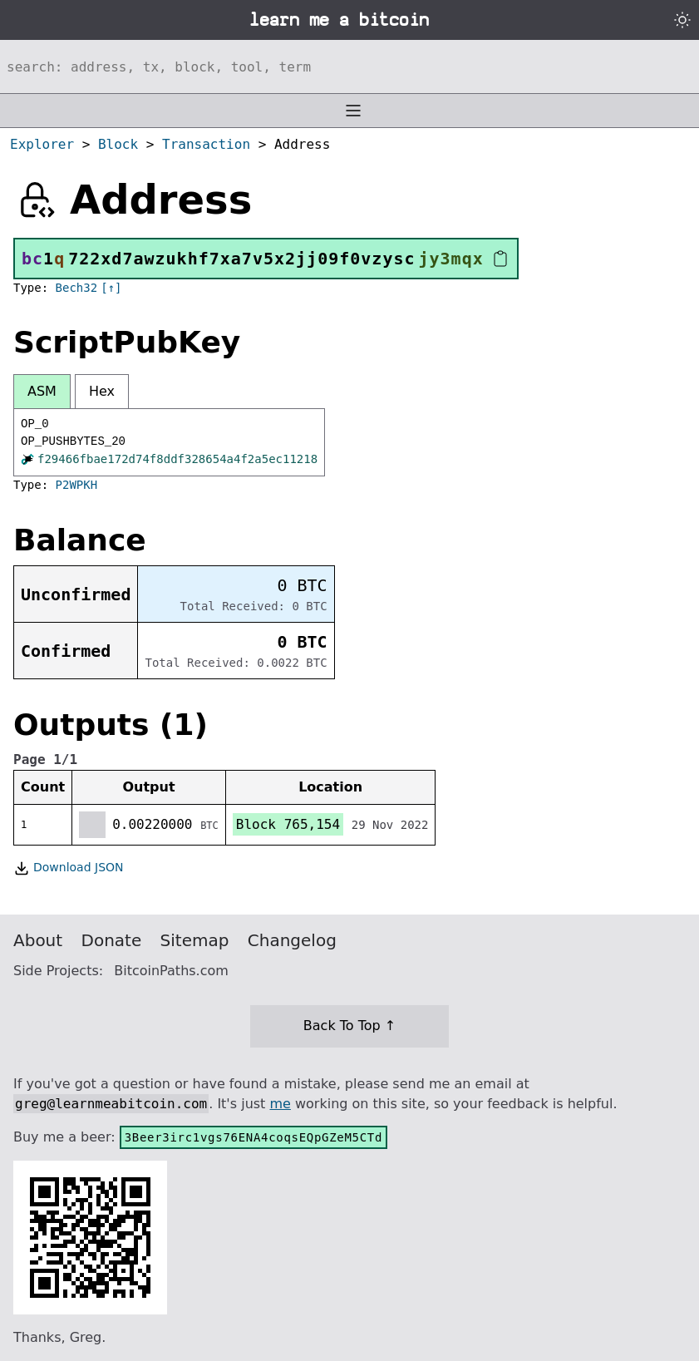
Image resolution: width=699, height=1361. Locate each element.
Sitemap (194, 940)
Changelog (292, 940)
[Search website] (349, 66)
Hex (102, 391)
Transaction (206, 144)
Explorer (42, 144)
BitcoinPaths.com (171, 971)
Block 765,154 (288, 824)
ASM (42, 391)
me (279, 1104)
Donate (111, 940)
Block (118, 144)
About (37, 940)
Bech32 (77, 287)
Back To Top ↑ (349, 1025)
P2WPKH (77, 484)
